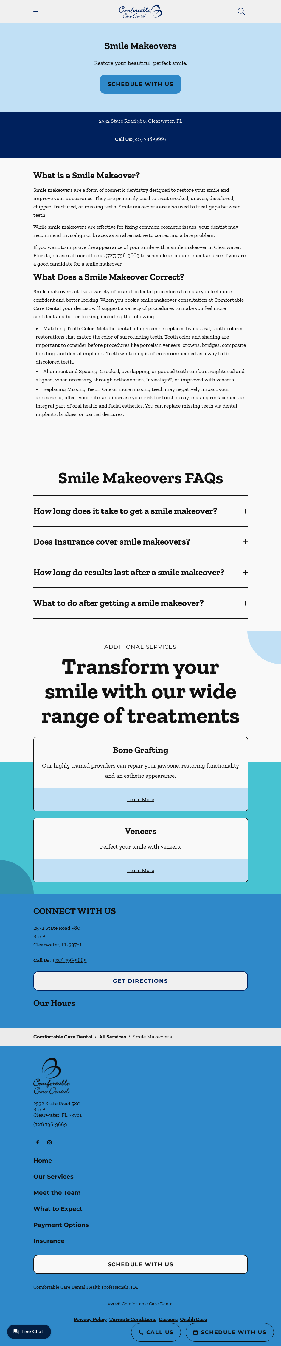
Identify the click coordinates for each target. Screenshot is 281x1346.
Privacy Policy (90, 1319)
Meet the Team (57, 1192)
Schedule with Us (140, 84)
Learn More (140, 799)
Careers (168, 1319)
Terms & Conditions (132, 1319)
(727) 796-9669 (149, 139)
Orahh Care (193, 1319)
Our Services (53, 1176)
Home (42, 1160)
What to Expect (58, 1208)
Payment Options (61, 1224)
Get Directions (140, 981)
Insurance (49, 1240)
